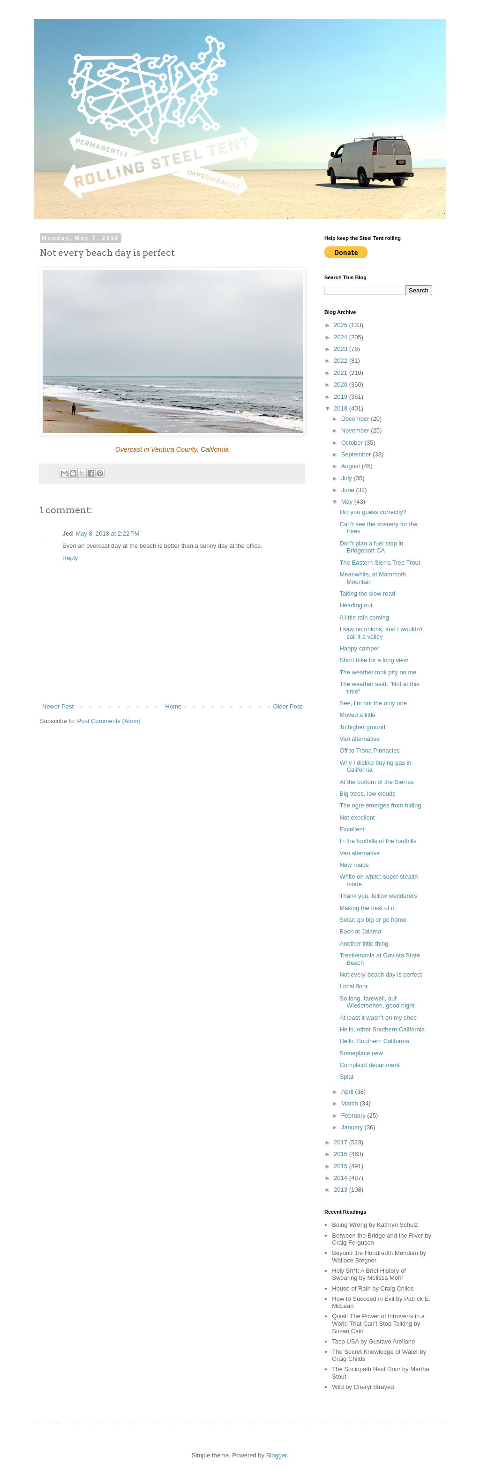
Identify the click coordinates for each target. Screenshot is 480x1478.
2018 (341, 408)
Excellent (351, 829)
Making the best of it (366, 907)
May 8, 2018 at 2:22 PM (107, 533)
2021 (341, 372)
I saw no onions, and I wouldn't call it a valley (380, 633)
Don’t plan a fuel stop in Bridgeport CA (371, 547)
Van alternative (359, 738)
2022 (341, 360)
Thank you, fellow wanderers (378, 895)
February (354, 1115)
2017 (341, 1142)
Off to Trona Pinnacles (369, 750)
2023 (341, 348)
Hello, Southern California (374, 1041)
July (347, 478)
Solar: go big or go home (372, 919)
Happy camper (359, 648)
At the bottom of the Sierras (376, 781)
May (347, 501)
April (348, 1091)
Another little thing (363, 943)
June (348, 489)
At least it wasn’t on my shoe (378, 1017)
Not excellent (357, 817)
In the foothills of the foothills (377, 840)
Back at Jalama (360, 931)
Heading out (355, 605)
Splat (346, 1076)
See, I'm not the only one (372, 703)
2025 (341, 324)
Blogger (276, 1455)
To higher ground (362, 727)
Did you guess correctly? (372, 511)
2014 (341, 1177)
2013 (341, 1189)
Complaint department (369, 1064)
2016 (341, 1153)
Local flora (353, 986)
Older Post (287, 706)
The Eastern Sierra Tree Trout (379, 562)
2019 (341, 396)
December (356, 418)
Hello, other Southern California (381, 1029)
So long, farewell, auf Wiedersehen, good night (376, 1002)
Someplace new (361, 1053)
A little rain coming (364, 617)
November (356, 430)
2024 (341, 337)
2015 (341, 1166)
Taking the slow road (367, 593)
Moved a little (357, 714)
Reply (70, 557)
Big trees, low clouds (367, 793)
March (350, 1103)
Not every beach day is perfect (380, 974)
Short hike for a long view (373, 660)
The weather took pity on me (377, 672)
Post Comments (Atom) (109, 720)
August (351, 466)
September (357, 454)
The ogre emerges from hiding (380, 805)
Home (173, 706)
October (353, 442)
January (353, 1127)
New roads (353, 864)
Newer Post (58, 706)
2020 (341, 384)
